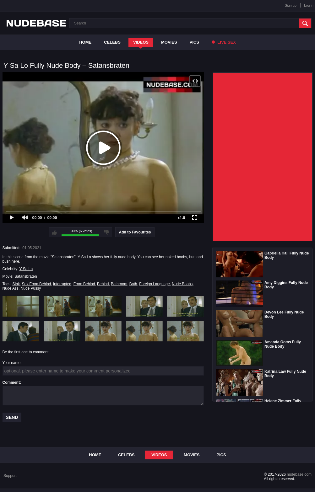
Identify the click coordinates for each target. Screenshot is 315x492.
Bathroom (119, 284)
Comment (11, 382)
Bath (133, 284)
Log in (308, 5)
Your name (12, 363)
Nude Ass (11, 288)
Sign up (290, 5)
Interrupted (62, 284)
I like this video (54, 232)
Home (85, 42)
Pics (194, 42)
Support (10, 475)
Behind (103, 284)
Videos (141, 42)
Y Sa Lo (26, 269)
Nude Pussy (31, 288)
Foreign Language (154, 284)
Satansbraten (25, 276)
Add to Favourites (135, 232)
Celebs (112, 42)
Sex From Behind (36, 284)
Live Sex (224, 42)
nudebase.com (299, 474)
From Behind (84, 284)
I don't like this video (106, 232)
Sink (16, 284)
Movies (169, 42)
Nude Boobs (182, 284)
